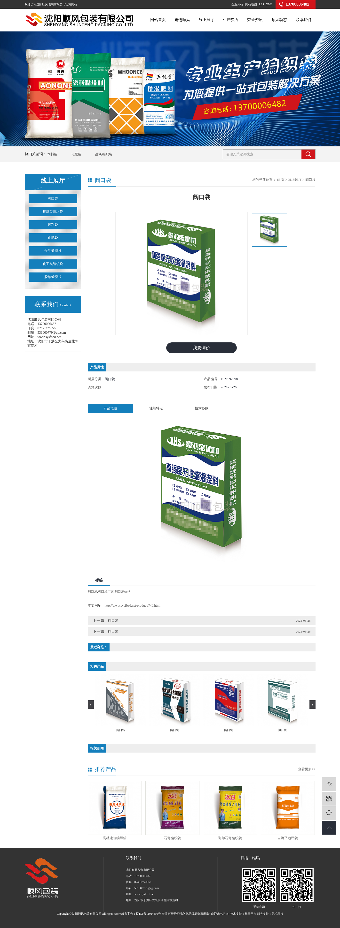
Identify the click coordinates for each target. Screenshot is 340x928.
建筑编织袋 (103, 154)
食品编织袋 (52, 251)
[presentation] (91, 704)
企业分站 (237, 4)
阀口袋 (53, 198)
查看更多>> (307, 769)
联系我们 (303, 20)
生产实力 (230, 20)
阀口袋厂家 (106, 591)
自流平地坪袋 (287, 838)
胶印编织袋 (52, 277)
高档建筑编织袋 (115, 838)
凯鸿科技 (277, 913)
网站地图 (251, 4)
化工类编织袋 (53, 264)
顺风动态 (279, 20)
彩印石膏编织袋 (230, 838)
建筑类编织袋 (53, 211)
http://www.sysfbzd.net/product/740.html (132, 605)
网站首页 (158, 20)
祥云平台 (250, 913)
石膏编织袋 (172, 838)
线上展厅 (206, 20)
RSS (261, 4)
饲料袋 (52, 154)
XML (269, 4)
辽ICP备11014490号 (148, 913)
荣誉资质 (255, 20)
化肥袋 (76, 154)
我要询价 (201, 347)
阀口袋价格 (122, 591)
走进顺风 (182, 20)
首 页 (281, 179)
